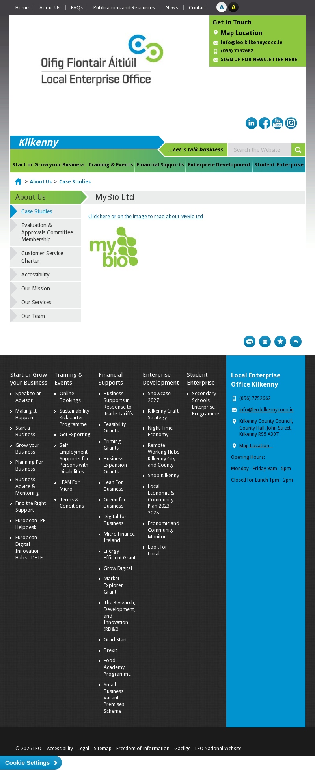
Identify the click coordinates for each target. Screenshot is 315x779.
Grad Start (115, 640)
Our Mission (35, 288)
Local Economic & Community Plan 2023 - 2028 (161, 499)
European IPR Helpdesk (30, 523)
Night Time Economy (160, 431)
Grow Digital (118, 568)
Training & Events (110, 165)
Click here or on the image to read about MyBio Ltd (145, 216)
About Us (49, 8)
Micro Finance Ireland (119, 537)
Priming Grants (112, 444)
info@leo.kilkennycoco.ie (252, 42)
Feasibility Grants (115, 427)
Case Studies (75, 182)
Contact (197, 8)
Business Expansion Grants (115, 465)
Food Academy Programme (117, 667)
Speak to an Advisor (28, 396)
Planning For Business (29, 465)
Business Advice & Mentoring (27, 486)
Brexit (110, 650)
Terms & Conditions (72, 503)
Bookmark (280, 341)
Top (296, 341)
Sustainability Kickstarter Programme (74, 417)
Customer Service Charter (42, 256)
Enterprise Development (219, 165)
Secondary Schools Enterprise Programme (205, 403)
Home (22, 8)
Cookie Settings (27, 762)
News (172, 8)
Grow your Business (27, 448)
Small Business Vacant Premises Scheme (114, 698)
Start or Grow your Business (48, 165)
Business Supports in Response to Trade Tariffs (118, 403)
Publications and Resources (124, 8)
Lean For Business (113, 485)
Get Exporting (75, 434)
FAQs (77, 8)
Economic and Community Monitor (163, 530)
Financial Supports (160, 165)
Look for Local (157, 550)
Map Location (242, 33)
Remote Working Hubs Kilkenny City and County (163, 455)
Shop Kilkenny (163, 475)
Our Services (36, 302)
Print (249, 341)
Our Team (33, 316)
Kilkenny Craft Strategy (163, 414)
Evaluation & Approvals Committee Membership (47, 232)
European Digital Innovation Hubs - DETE (29, 547)
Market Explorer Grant (113, 585)
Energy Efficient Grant (120, 554)
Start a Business (25, 431)
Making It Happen (26, 414)
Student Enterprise (279, 165)
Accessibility (35, 274)
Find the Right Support (30, 506)
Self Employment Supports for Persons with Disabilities (74, 458)
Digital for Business (115, 520)
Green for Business (115, 503)
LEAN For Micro (70, 485)
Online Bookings (70, 396)
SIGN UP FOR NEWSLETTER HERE (259, 59)
